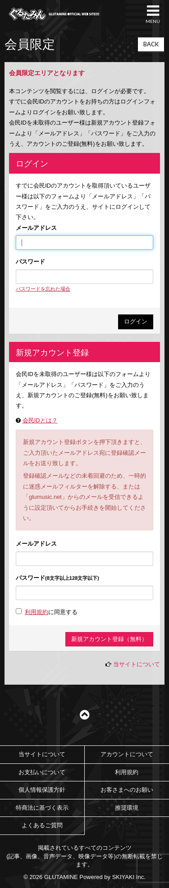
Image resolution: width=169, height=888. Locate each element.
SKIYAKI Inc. (129, 877)
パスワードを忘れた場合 (43, 289)
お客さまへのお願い (126, 789)
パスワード (30, 261)
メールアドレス (36, 227)
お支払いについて (41, 772)
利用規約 (36, 612)
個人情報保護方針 (41, 789)
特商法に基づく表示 (42, 807)
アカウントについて (126, 754)
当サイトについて (136, 664)
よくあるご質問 (42, 825)
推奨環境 (126, 807)
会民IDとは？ (40, 420)
